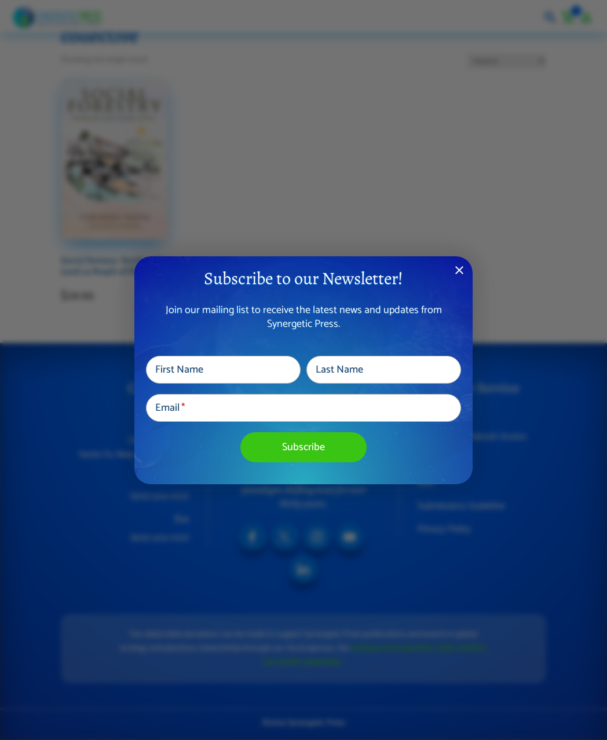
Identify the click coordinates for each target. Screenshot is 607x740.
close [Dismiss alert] (459, 270)
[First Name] (223, 370)
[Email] (303, 408)
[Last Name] (383, 370)
